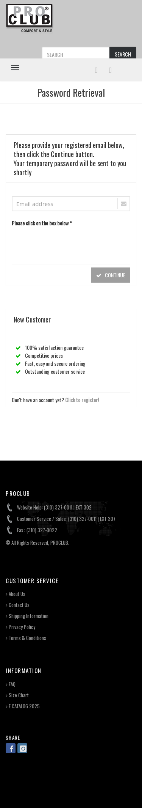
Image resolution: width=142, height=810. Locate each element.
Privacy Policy (20, 627)
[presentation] (69, 243)
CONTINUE (110, 275)
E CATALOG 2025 (23, 706)
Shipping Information (27, 616)
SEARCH (123, 54)
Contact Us (18, 605)
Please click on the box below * (42, 223)
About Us (15, 594)
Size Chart (17, 695)
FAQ (11, 684)
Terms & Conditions (26, 638)
